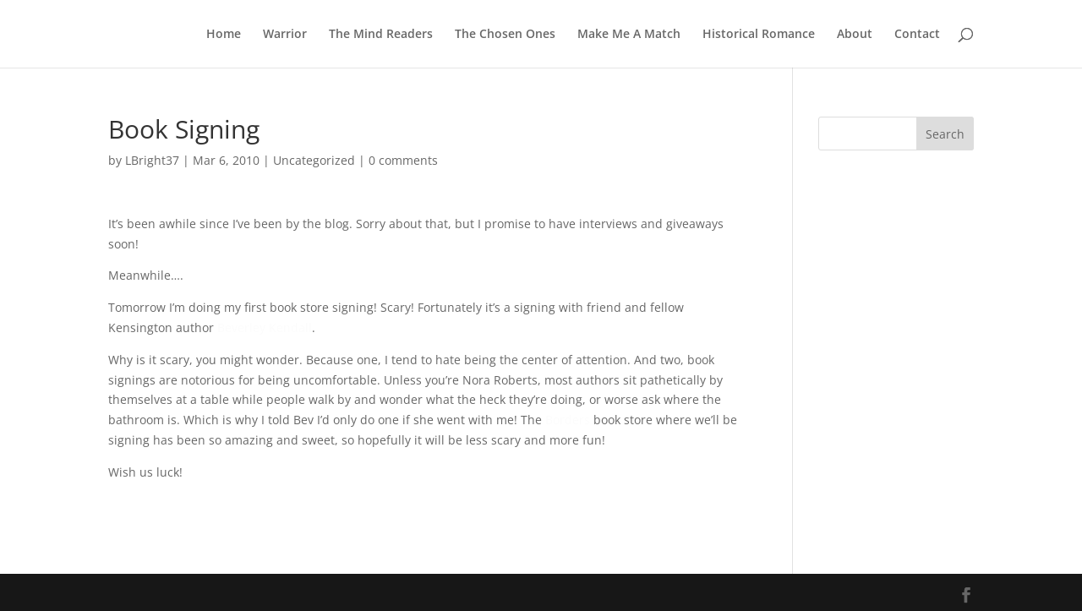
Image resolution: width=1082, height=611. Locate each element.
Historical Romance (758, 34)
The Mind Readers (381, 34)
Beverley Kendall (264, 327)
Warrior (285, 34)
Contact (917, 34)
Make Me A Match (628, 34)
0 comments (403, 160)
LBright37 (152, 160)
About (854, 34)
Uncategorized (314, 160)
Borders (567, 420)
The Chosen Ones (505, 34)
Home (223, 34)
